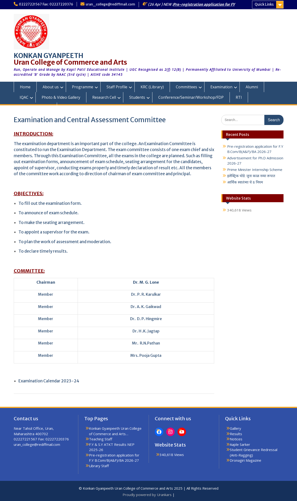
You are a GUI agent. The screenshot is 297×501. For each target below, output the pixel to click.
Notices (236, 439)
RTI (239, 97)
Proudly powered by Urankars (147, 494)
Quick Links (264, 4)
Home (25, 86)
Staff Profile (116, 86)
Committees (186, 86)
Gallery (235, 428)
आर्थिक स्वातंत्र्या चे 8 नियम (245, 182)
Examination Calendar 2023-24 (48, 381)
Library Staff (99, 465)
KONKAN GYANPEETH (48, 55)
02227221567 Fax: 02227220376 (46, 4)
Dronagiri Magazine (245, 460)
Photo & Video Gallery (61, 97)
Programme (82, 86)
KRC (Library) (152, 86)
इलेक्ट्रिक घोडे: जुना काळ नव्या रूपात (251, 175)
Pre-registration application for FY (204, 4)
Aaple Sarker (240, 444)
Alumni (252, 86)
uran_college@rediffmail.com (110, 4)
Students (137, 97)
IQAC (24, 97)
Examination (221, 86)
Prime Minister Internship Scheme (254, 169)
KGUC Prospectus (35, 107)
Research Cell (104, 97)
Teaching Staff (100, 439)
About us (51, 86)
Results (236, 433)
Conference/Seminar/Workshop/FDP (191, 97)
